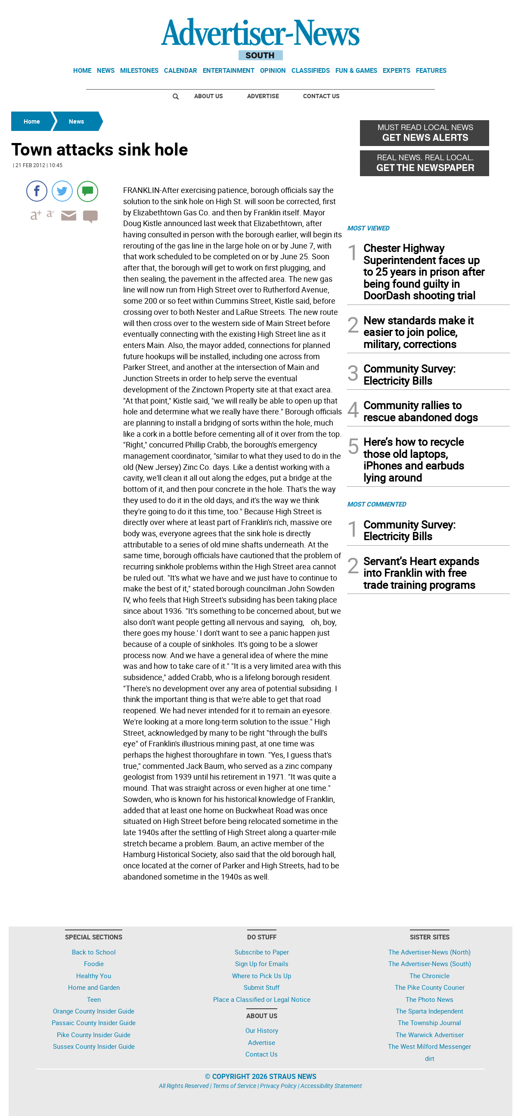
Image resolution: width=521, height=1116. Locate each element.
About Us (208, 96)
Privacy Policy (278, 1086)
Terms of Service (234, 1086)
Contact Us (321, 96)
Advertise (263, 96)
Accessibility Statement (331, 1086)
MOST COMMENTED (376, 504)
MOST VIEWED (368, 228)
